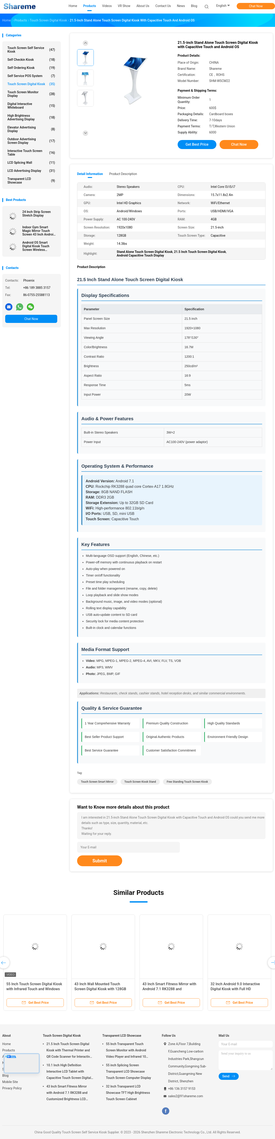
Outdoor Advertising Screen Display (31, 141)
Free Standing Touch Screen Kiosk (187, 781)
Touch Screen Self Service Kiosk (31, 49)
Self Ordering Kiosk (31, 67)
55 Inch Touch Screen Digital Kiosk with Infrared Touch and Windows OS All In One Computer (34, 989)
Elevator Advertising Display (31, 129)
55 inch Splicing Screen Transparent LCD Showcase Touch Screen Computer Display (128, 1071)
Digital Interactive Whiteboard (31, 105)
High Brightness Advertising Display (31, 117)
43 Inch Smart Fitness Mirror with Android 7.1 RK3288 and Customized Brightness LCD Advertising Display (66, 1093)
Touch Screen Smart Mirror (97, 781)
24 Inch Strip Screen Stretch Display (36, 213)
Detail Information (90, 174)
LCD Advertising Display (31, 170)
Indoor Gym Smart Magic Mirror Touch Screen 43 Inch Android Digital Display (38, 230)
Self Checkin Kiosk (31, 59)
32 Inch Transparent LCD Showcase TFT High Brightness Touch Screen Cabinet (128, 1093)
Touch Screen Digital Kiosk (31, 84)
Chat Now (256, 6)
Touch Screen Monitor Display (31, 94)
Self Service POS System (31, 76)
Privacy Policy (12, 1088)
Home (6, 1044)
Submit (99, 861)
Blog (5, 1075)
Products (8, 1050)
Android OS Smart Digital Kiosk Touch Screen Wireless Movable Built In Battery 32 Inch (39, 246)
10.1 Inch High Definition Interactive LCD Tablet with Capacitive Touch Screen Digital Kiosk (68, 1072)
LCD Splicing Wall (31, 162)
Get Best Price (197, 144)
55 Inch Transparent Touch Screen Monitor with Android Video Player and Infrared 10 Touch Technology (126, 1051)
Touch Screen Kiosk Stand (140, 781)
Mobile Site (10, 1082)
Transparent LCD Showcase (31, 180)
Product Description (123, 174)
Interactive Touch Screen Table (31, 152)
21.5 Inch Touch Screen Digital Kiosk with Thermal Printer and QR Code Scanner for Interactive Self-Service (69, 1051)
